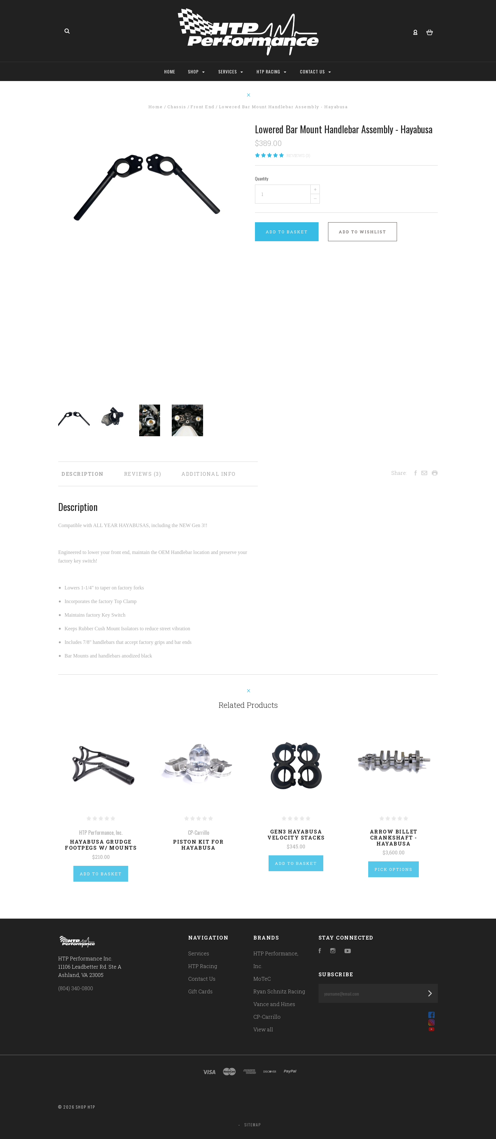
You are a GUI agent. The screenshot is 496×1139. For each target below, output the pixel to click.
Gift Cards (200, 991)
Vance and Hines (274, 1004)
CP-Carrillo (267, 1016)
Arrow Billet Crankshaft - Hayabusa (394, 837)
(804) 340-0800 (75, 988)
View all (263, 1029)
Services (230, 71)
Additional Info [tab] (208, 473)
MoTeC (262, 978)
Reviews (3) (298, 155)
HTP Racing (271, 71)
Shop (196, 71)
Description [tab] (82, 473)
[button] (378, 1015)
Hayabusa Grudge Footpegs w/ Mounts (101, 844)
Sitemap (253, 1124)
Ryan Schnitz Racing (279, 991)
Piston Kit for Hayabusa (198, 844)
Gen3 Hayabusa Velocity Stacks (296, 834)
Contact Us (315, 71)
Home (169, 71)
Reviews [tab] (142, 473)
